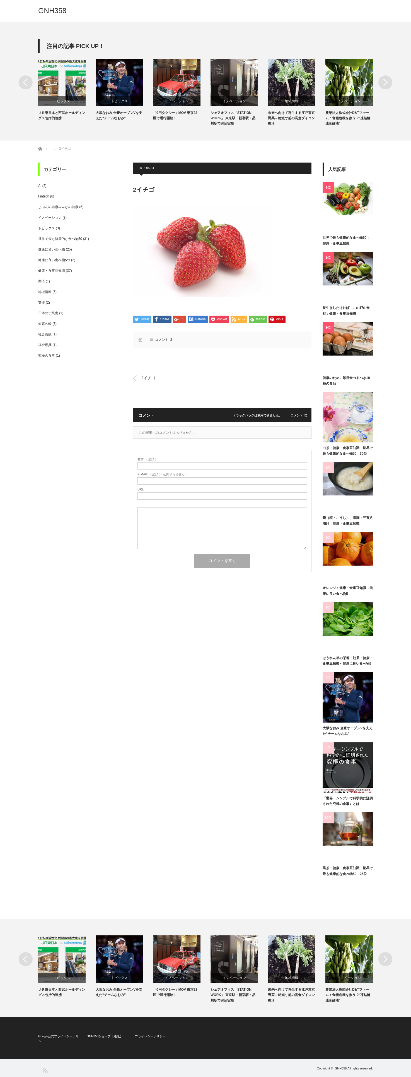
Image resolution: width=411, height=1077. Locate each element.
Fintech (43, 196)
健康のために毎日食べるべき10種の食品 (346, 380)
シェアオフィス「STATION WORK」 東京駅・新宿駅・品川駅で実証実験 (233, 118)
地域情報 (291, 101)
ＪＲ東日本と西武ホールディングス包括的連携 (61, 115)
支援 (41, 302)
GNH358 (52, 10)
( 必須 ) (146, 459)
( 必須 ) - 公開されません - (162, 474)
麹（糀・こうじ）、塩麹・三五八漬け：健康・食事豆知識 (348, 520)
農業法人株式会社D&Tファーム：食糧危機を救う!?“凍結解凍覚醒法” (347, 118)
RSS (45, 1070)
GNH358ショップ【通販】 (104, 1036)
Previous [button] (26, 82)
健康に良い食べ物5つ (54, 260)
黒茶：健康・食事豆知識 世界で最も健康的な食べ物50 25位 (348, 871)
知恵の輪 (45, 324)
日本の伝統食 (48, 313)
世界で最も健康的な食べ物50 (60, 239)
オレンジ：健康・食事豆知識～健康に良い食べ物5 (348, 590)
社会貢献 (45, 334)
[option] (67, 90)
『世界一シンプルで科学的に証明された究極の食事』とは (348, 801)
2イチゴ (148, 378)
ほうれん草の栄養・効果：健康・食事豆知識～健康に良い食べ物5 (348, 661)
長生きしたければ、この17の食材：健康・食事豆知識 (346, 310)
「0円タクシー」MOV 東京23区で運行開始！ (175, 115)
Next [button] (385, 82)
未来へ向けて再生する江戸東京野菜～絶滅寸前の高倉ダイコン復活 (291, 118)
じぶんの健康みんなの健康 (58, 207)
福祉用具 (45, 345)
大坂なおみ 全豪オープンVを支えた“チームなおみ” (119, 115)
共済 (41, 281)
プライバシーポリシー (150, 1036)
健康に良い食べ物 (51, 249)
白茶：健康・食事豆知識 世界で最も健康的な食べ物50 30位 (348, 451)
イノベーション (176, 101)
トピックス (62, 101)
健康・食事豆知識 (51, 271)
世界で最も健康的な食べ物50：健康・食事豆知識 (346, 240)
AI (39, 186)
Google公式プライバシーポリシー (58, 1039)
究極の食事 (46, 356)
